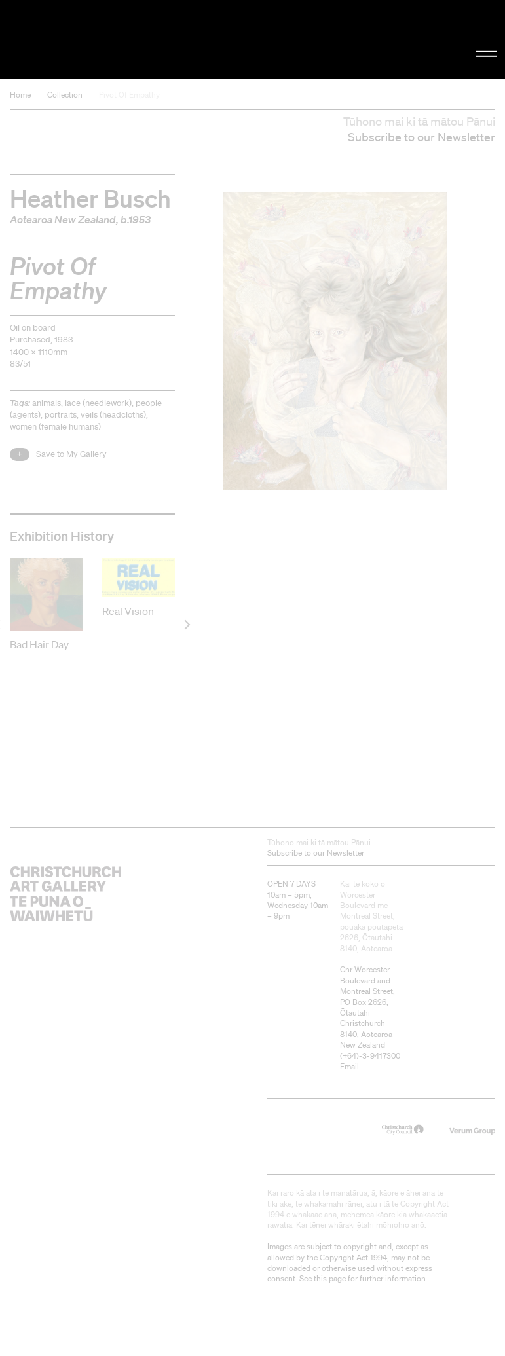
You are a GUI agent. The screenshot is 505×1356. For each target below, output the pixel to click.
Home (20, 94)
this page (330, 1277)
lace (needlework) (98, 403)
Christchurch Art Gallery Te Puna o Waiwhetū (85, 39)
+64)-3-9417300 (371, 1055)
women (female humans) (55, 426)
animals (46, 403)
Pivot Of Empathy (129, 94)
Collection (65, 94)
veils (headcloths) (113, 414)
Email (349, 1065)
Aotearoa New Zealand (63, 219)
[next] (186, 624)
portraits (61, 414)
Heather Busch (90, 197)
